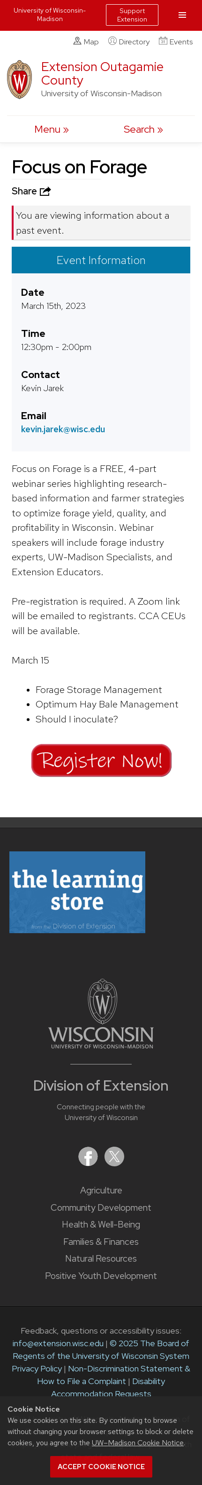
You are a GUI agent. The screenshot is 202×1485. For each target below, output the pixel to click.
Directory (129, 41)
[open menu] (52, 129)
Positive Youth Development (101, 1276)
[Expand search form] (143, 129)
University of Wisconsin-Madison (50, 14)
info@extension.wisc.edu (58, 1343)
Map (86, 41)
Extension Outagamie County (102, 73)
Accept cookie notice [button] (101, 1466)
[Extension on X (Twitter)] (114, 1163)
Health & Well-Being (101, 1224)
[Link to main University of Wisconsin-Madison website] (101, 1045)
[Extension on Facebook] (89, 1163)
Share (32, 191)
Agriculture (101, 1190)
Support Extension (132, 15)
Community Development (101, 1208)
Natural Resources (101, 1258)
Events (176, 41)
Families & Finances (101, 1242)
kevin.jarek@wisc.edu (63, 429)
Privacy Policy (37, 1368)
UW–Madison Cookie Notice (138, 1443)
